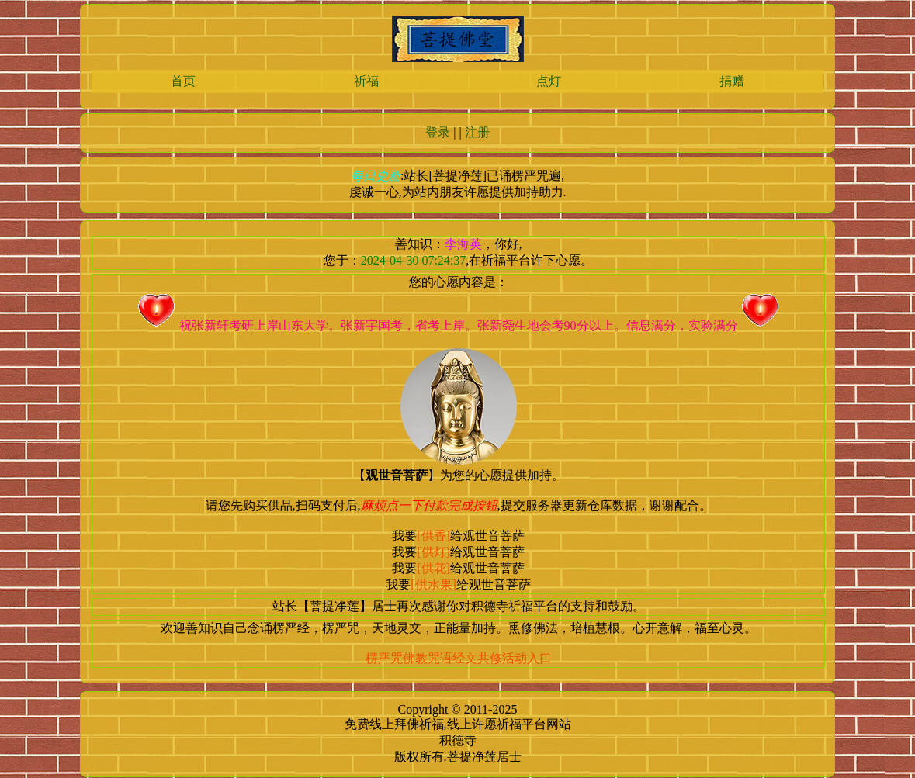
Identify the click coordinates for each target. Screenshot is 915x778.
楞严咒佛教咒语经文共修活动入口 (459, 658)
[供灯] (433, 551)
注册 (477, 132)
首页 (183, 81)
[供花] (433, 568)
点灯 (548, 81)
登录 (437, 132)
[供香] (433, 535)
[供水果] (433, 584)
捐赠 (731, 81)
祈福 (366, 81)
